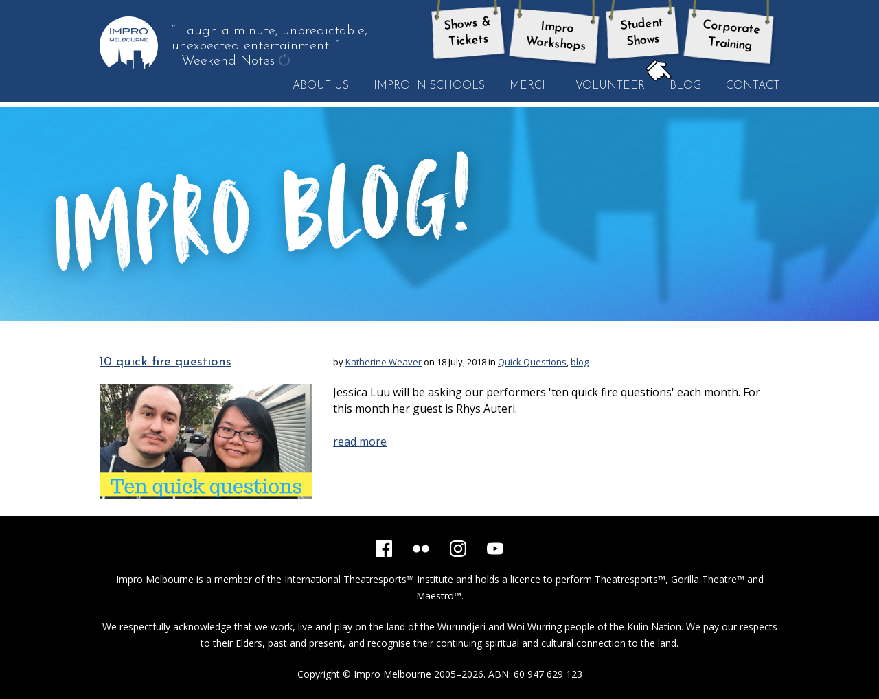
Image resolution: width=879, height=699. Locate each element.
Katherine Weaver (383, 362)
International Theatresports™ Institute (368, 579)
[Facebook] (384, 548)
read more (360, 441)
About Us (321, 85)
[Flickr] (421, 548)
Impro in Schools (429, 85)
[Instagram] (458, 548)
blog (580, 362)
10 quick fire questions (165, 362)
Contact (752, 85)
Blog (679, 85)
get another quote (285, 62)
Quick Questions (532, 362)
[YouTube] (495, 548)
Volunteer (610, 85)
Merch (530, 85)
